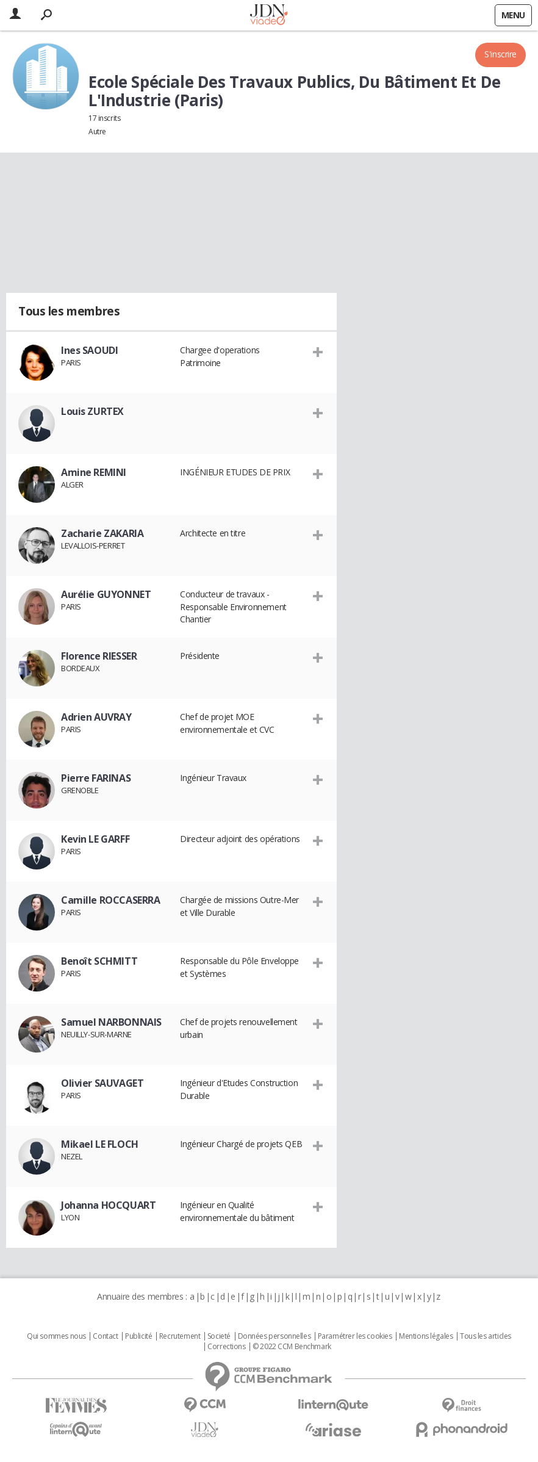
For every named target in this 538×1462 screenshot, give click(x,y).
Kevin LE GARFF (95, 839)
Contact (105, 1336)
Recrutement (179, 1336)
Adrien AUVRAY (96, 717)
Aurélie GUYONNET (106, 594)
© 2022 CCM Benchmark (292, 1346)
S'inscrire (500, 54)
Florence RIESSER (99, 656)
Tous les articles (485, 1336)
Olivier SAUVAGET (102, 1083)
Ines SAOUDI (89, 350)
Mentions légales (426, 1336)
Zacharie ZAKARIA (102, 533)
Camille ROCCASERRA (110, 900)
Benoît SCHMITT (99, 961)
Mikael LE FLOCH (99, 1144)
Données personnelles (274, 1336)
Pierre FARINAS (96, 778)
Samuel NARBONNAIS (111, 1022)
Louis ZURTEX (92, 411)
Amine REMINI (93, 472)
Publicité (138, 1336)
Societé (219, 1336)
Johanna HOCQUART (108, 1205)
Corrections (226, 1346)
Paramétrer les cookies (355, 1336)
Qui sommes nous (56, 1336)
